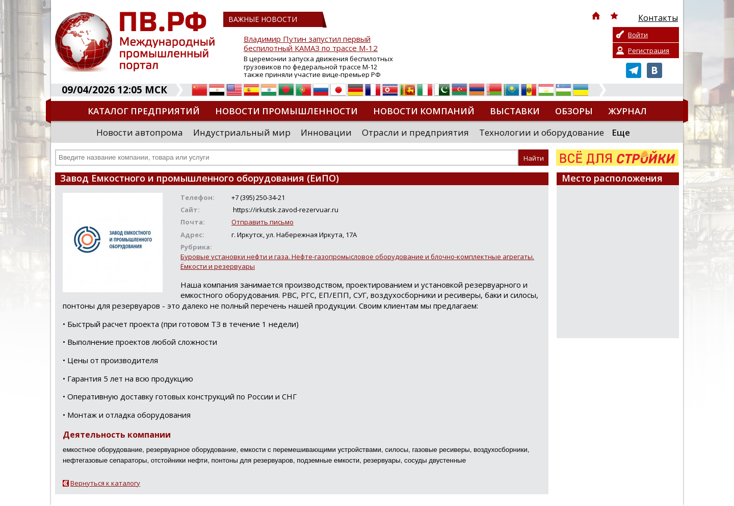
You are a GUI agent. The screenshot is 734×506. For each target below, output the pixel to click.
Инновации (326, 132)
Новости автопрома (139, 132)
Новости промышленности (286, 111)
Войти (638, 34)
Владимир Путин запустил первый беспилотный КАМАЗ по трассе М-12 (311, 44)
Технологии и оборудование (541, 132)
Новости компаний (424, 111)
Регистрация (648, 50)
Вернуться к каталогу (105, 483)
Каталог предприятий (144, 111)
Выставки (515, 111)
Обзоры (574, 111)
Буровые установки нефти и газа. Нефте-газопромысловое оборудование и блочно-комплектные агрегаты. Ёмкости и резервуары (357, 261)
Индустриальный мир (242, 132)
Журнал (627, 111)
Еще (621, 132)
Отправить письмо (262, 221)
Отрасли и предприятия (415, 132)
